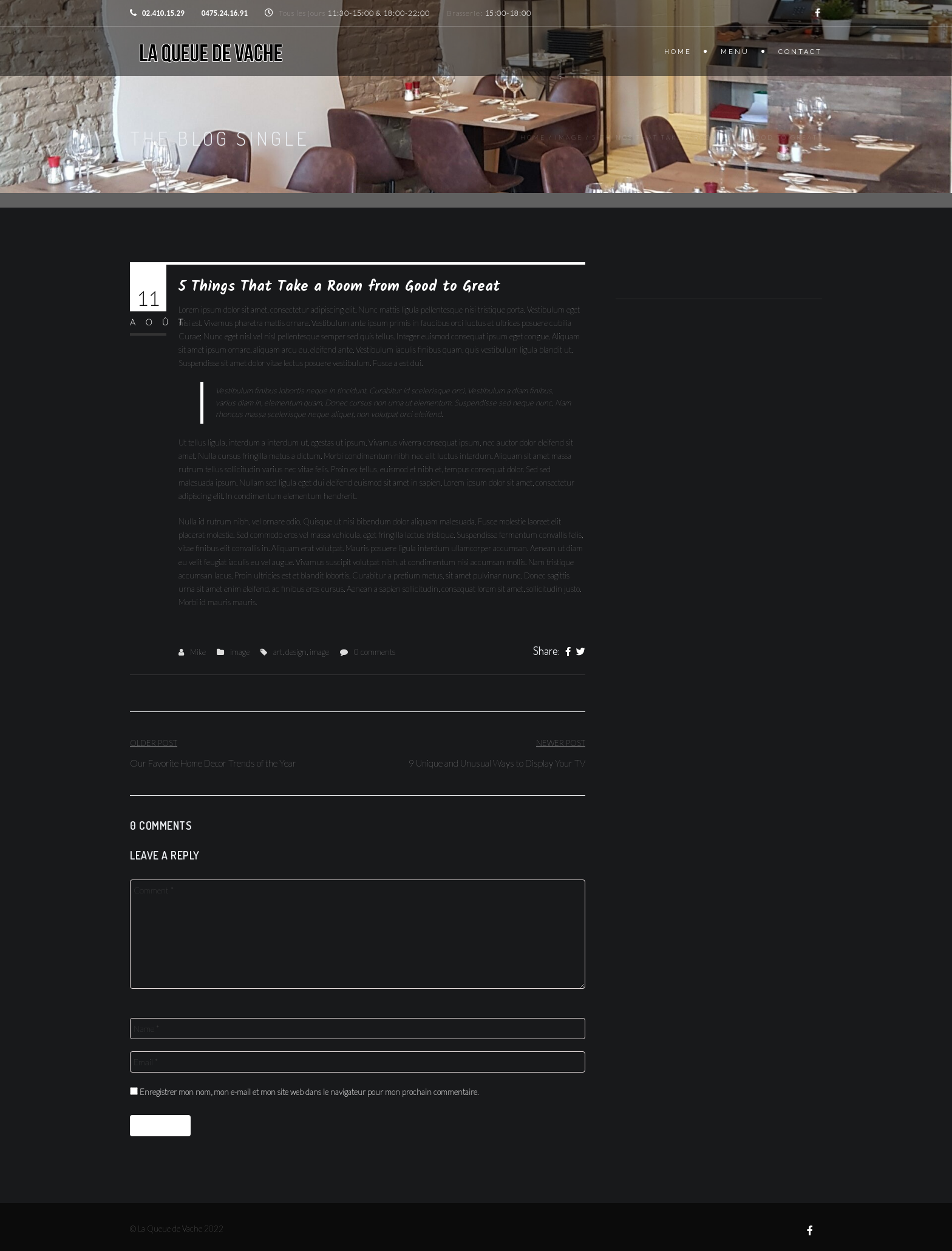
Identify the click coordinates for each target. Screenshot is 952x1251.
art (277, 652)
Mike (198, 652)
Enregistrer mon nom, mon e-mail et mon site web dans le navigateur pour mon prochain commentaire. (309, 1092)
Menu (735, 52)
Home (678, 52)
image (569, 137)
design (296, 652)
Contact (800, 52)
